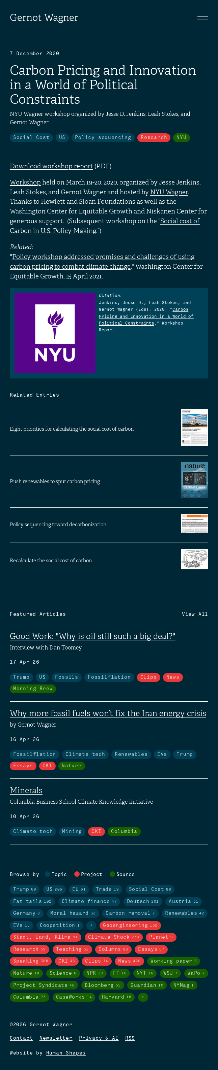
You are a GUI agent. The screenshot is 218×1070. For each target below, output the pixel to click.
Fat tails (32, 902)
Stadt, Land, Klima (45, 937)
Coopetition (60, 926)
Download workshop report (51, 166)
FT (120, 973)
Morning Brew (33, 689)
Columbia (124, 831)
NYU (181, 137)
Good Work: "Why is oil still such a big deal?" (92, 636)
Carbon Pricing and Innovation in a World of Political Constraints (146, 316)
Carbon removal (130, 913)
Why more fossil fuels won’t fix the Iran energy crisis (108, 713)
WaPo (196, 973)
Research (154, 137)
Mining (72, 831)
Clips (148, 677)
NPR (94, 973)
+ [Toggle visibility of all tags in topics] (91, 925)
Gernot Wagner (44, 17)
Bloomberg (103, 985)
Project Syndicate (44, 985)
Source (125, 874)
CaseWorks (74, 997)
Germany (26, 913)
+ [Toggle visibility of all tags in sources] (143, 997)
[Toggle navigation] (202, 18)
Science (63, 973)
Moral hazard (73, 913)
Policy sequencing (103, 137)
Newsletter (56, 1038)
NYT (145, 973)
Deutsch (143, 902)
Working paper (174, 961)
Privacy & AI (99, 1038)
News (173, 677)
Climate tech (85, 754)
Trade (107, 890)
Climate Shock (113, 937)
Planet (161, 937)
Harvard (117, 997)
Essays (23, 766)
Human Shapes (66, 1053)
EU (79, 890)
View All (195, 614)
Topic (59, 874)
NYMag (183, 985)
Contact (21, 1038)
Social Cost (31, 137)
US (62, 137)
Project (91, 874)
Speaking (31, 961)
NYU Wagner (169, 192)
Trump (21, 677)
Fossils (66, 677)
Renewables (131, 754)
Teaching (72, 949)
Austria (183, 902)
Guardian (147, 985)
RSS (130, 1038)
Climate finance (89, 902)
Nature (72, 766)
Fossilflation (109, 677)
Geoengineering (130, 926)
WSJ (170, 973)
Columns (113, 949)
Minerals (26, 790)
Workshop (25, 182)
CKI (47, 766)
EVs (162, 754)
